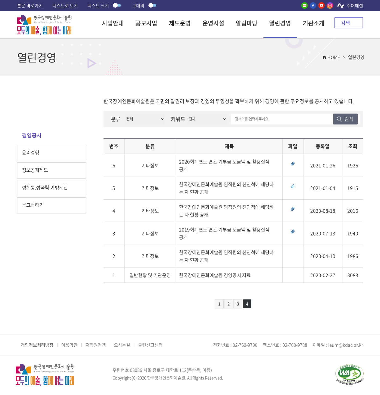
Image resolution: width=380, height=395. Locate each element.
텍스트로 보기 (65, 5)
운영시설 (213, 22)
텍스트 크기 (105, 5)
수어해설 (355, 5)
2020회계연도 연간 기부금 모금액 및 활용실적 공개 (226, 165)
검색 (345, 22)
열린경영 (280, 22)
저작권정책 (96, 344)
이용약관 (69, 344)
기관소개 (313, 22)
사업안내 (113, 22)
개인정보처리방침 (37, 344)
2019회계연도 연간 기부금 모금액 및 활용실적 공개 (226, 234)
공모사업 (146, 22)
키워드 (178, 119)
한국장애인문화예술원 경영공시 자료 (217, 277)
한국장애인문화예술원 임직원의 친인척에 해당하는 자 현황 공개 (224, 188)
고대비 (145, 5)
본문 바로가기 (30, 5)
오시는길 (122, 344)
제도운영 (180, 22)
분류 (116, 119)
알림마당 (246, 22)
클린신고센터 (150, 344)
